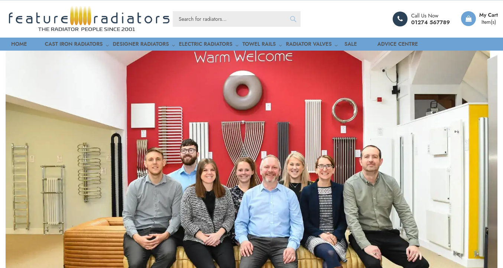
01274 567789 (430, 22)
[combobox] (237, 19)
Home (12, 75)
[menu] (251, 45)
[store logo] (89, 19)
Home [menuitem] (13, 44)
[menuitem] (56, 45)
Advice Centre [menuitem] (340, 44)
